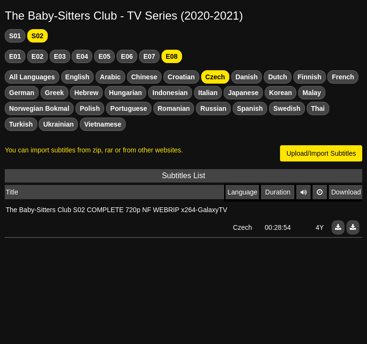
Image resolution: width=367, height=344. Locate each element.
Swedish (287, 108)
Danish (247, 77)
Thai (318, 108)
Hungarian (125, 93)
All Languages (32, 77)
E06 (127, 56)
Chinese (144, 77)
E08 (172, 56)
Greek (54, 93)
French (343, 77)
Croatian (181, 77)
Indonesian (170, 93)
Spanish (250, 108)
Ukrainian (58, 124)
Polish (90, 108)
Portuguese (128, 108)
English (77, 77)
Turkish (21, 124)
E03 (60, 56)
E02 (37, 56)
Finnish (310, 77)
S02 (37, 36)
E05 (104, 56)
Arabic (110, 77)
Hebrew (86, 93)
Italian (207, 93)
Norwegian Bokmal (39, 108)
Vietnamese (102, 124)
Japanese (243, 93)
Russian (213, 108)
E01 (15, 56)
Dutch (277, 77)
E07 (149, 56)
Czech (215, 77)
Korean (280, 93)
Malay (311, 93)
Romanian (174, 108)
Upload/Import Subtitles (321, 153)
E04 (82, 56)
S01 (15, 36)
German (21, 93)
